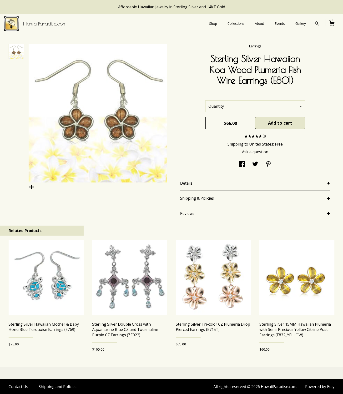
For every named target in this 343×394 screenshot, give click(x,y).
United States (261, 144)
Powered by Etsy (319, 386)
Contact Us (18, 386)
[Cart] (331, 23)
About (259, 23)
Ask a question (255, 151)
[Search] (317, 24)
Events (280, 23)
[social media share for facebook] (242, 164)
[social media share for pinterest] (268, 164)
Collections (235, 23)
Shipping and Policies (57, 386)
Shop (213, 23)
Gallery (300, 23)
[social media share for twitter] (255, 164)
